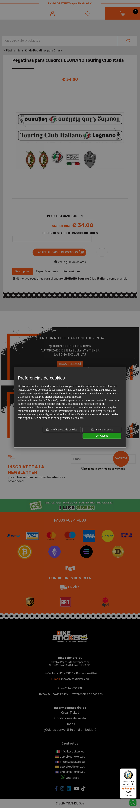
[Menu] (134, 771)
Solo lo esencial (102, 429)
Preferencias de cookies (61, 429)
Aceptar (101, 435)
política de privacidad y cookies (65, 417)
